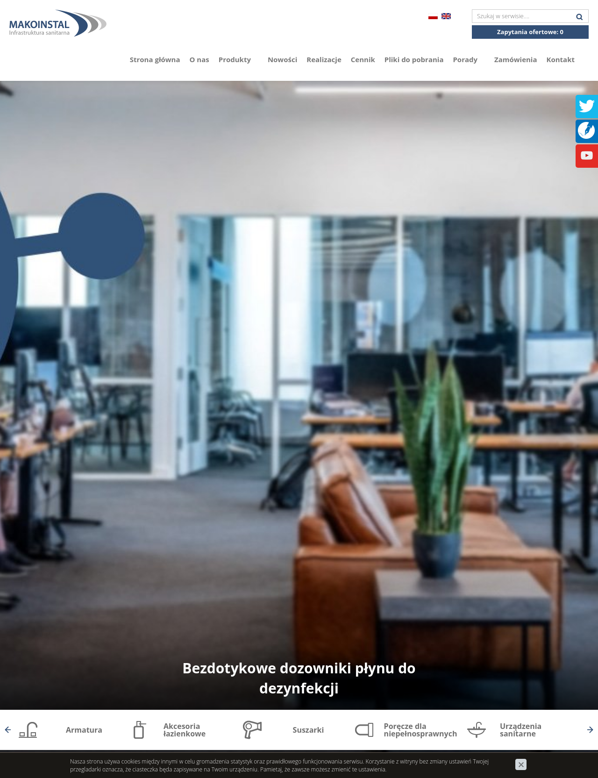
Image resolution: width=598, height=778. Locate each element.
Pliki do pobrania (414, 59)
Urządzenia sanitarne (520, 730)
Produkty (238, 59)
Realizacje (324, 59)
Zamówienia (515, 59)
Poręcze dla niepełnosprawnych (420, 730)
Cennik (363, 59)
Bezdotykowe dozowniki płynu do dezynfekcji (298, 678)
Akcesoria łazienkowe (185, 730)
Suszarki (308, 730)
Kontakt (561, 59)
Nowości (282, 59)
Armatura (84, 730)
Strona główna (155, 59)
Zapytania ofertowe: (530, 32)
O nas (199, 59)
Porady (469, 59)
